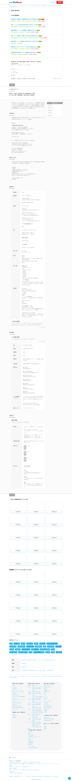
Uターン (40, 762)
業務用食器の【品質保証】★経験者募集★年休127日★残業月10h (24, 19)
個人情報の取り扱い (17, 776)
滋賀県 (34, 709)
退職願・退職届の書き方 (13, 763)
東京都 (23, 663)
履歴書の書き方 (12, 762)
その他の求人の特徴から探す (33, 747)
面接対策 (30, 763)
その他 (45, 712)
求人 (13, 766)
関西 (29, 709)
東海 (29, 704)
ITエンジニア (15, 701)
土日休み (45, 726)
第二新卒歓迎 (24, 670)
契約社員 (14, 715)
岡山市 (34, 717)
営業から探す (15, 5)
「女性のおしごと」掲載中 (46, 670)
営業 (18, 5)
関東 (45, 646)
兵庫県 (34, 710)
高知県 (34, 720)
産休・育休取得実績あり (31, 670)
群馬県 (40, 691)
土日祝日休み (59, 652)
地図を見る (26, 474)
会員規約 (11, 776)
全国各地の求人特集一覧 (48, 720)
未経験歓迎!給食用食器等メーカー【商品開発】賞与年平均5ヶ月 (24, 52)
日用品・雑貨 (24, 666)
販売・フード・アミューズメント (18, 690)
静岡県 (37, 704)
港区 (25, 663)
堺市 (39, 712)
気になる (18, 511)
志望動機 (31, 762)
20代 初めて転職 (51, 646)
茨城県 (34, 691)
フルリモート (58, 646)
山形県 (37, 688)
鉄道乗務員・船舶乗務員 (45, 649)
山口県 (37, 715)
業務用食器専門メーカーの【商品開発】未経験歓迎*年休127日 (23, 30)
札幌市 (34, 685)
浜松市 (37, 707)
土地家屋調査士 (38, 646)
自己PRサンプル (26, 762)
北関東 (30, 691)
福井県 (40, 702)
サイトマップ (24, 776)
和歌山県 (40, 710)
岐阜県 (34, 704)
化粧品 (53, 649)
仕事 (26, 763)
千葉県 (37, 693)
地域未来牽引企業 (21, 646)
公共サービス (15, 709)
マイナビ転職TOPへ (14, 757)
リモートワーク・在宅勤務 (39, 652)
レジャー (45, 696)
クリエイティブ (15, 698)
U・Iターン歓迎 (38, 670)
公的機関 (45, 710)
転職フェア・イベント (42, 763)
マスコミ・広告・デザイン (48, 701)
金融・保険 (46, 702)
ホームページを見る (27, 467)
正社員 (31, 652)
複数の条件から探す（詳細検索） (49, 718)
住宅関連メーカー (47, 690)
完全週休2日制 (31, 741)
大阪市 (37, 712)
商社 (45, 693)
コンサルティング (47, 704)
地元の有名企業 (13, 646)
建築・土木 (14, 704)
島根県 (37, 714)
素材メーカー (46, 688)
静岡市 (34, 707)
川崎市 (37, 698)
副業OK (30, 739)
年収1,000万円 (29, 643)
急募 (52, 670)
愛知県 (40, 704)
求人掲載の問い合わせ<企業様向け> (37, 776)
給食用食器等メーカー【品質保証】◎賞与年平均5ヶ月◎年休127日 (24, 41)
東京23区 (41, 696)
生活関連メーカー (47, 691)
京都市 (34, 712)
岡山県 (40, 714)
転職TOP (10, 5)
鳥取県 (34, 714)
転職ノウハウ (35, 763)
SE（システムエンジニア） (52, 643)
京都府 (37, 709)
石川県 (37, 702)
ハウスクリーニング (26, 649)
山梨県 (37, 699)
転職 (10, 766)
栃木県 (37, 691)
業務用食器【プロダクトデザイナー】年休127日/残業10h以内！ (24, 46)
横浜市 (34, 698)
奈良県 (37, 710)
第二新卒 (47, 652)
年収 (19, 763)
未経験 (53, 652)
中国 (29, 714)
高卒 (45, 729)
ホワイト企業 (17, 643)
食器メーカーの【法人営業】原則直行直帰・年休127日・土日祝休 (24, 24)
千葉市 (38, 696)
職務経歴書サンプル (19, 762)
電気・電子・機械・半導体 (17, 702)
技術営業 (12, 649)
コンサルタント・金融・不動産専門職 (19, 696)
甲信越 (30, 699)
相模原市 (40, 698)
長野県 (40, 699)
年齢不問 (23, 643)
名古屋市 (40, 707)
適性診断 (35, 762)
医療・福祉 (14, 693)
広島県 (34, 715)
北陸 (29, 702)
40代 (11, 643)
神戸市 (42, 712)
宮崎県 (40, 723)
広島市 (37, 717)
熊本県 (34, 723)
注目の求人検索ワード (23, 652)
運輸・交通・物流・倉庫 (48, 707)
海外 (29, 728)
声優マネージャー (35, 649)
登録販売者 (18, 649)
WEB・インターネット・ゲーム (18, 699)
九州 (29, 722)
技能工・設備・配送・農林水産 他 (18, 707)
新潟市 (34, 701)
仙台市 (34, 690)
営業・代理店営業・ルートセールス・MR (26, 5)
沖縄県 (37, 725)
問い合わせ (29, 776)
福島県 (40, 688)
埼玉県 (34, 693)
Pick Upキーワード (18, 766)
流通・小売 (46, 698)
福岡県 (34, 722)
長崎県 (40, 722)
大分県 (37, 723)
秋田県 (34, 688)
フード (45, 699)
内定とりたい (42, 643)
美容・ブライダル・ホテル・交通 (18, 691)
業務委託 (14, 717)
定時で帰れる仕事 (13, 652)
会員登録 (60, 2)
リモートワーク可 (31, 738)
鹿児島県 (34, 725)
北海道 (30, 685)
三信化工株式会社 (44, 5)
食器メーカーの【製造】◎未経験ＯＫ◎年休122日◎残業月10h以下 (24, 35)
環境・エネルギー (47, 709)
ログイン (53, 2)
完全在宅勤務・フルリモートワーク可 (34, 736)
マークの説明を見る (42, 327)
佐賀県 (37, 722)
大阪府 (40, 709)
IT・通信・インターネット (48, 685)
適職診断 (23, 763)
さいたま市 (34, 696)
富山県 (34, 702)
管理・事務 (14, 688)
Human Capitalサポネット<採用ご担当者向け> (52, 776)
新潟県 (34, 699)
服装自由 (30, 744)
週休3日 (36, 643)
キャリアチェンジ (30, 646)
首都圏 (30, 693)
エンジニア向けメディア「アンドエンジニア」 (54, 763)
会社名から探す (46, 717)
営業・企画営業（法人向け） (37, 5)
